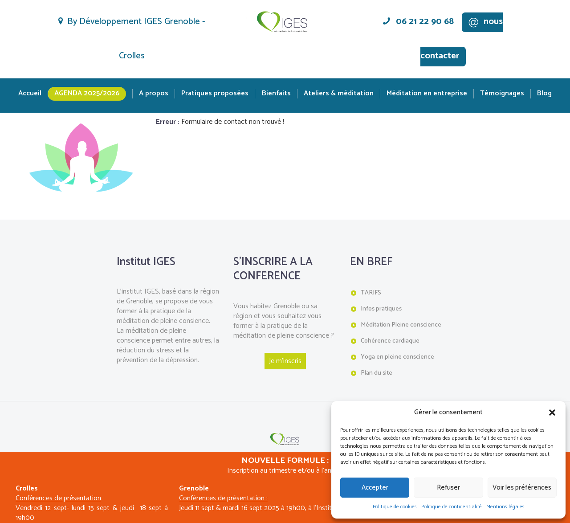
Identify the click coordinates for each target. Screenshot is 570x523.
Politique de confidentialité (451, 507)
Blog (544, 93)
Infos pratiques (381, 309)
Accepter (375, 487)
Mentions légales (505, 507)
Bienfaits (276, 93)
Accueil (29, 93)
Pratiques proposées (214, 93)
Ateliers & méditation (339, 93)
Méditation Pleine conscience (401, 325)
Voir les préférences (522, 487)
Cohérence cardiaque (390, 340)
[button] (552, 412)
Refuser (448, 487)
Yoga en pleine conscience (397, 356)
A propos (153, 93)
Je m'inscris (285, 361)
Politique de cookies (395, 507)
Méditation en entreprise (427, 93)
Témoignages (502, 93)
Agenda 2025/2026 (86, 93)
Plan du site (376, 373)
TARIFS (371, 293)
